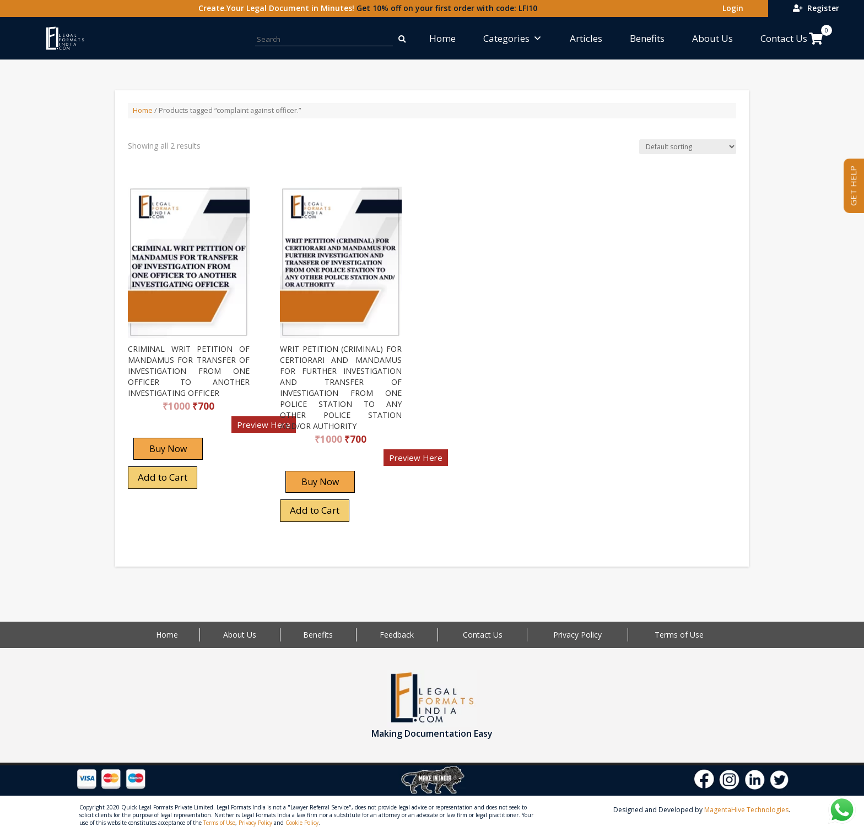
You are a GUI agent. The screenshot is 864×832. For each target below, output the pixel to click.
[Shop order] (687, 146)
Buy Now (168, 449)
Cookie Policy (301, 822)
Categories (512, 38)
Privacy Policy (577, 634)
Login (730, 8)
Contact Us (783, 38)
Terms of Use (679, 634)
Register (816, 8)
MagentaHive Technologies (746, 809)
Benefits (647, 38)
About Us (712, 38)
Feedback (397, 634)
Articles (586, 38)
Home (442, 38)
